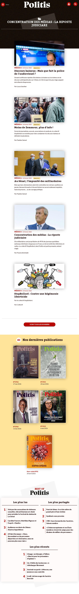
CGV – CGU (48, 577)
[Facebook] (14, 587)
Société (3, 519)
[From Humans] (38, 587)
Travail (15, 515)
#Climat (54, 513)
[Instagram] (32, 587)
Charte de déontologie (34, 577)
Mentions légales (18, 577)
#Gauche (55, 517)
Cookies (43, 580)
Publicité (35, 580)
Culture (3, 523)
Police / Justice (18, 523)
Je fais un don (31, 513)
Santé (15, 521)
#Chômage (55, 521)
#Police (54, 515)
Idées (2, 521)
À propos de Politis (32, 521)
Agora (3, 513)
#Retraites (55, 519)
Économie (16, 517)
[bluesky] (20, 587)
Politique (3, 515)
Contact (7, 577)
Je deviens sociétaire (33, 515)
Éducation (16, 519)
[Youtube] (26, 587)
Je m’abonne (30, 517)
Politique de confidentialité (64, 577)
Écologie (3, 517)
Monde (15, 513)
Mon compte (30, 523)
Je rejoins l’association (33, 519)
